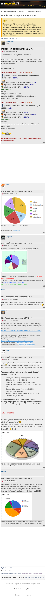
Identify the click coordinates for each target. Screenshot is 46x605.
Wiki (40, 6)
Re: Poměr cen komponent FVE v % (16, 191)
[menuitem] (22, 11)
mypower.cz (10, 41)
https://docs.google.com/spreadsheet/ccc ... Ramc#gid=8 (21, 330)
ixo (7, 311)
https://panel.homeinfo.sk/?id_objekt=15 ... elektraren (17, 341)
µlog (43, 6)
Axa (8, 350)
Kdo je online (6, 571)
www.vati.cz (16, 230)
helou (3, 290)
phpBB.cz (27, 589)
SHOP (30, 6)
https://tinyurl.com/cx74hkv (25, 342)
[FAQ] (15, 577)
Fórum (25, 6)
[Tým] (21, 577)
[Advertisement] (23, 163)
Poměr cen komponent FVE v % (18, 15)
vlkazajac (9, 236)
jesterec (3, 471)
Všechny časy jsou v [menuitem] (34, 577)
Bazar (34, 6)
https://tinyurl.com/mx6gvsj (27, 344)
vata (8, 184)
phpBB (17, 583)
